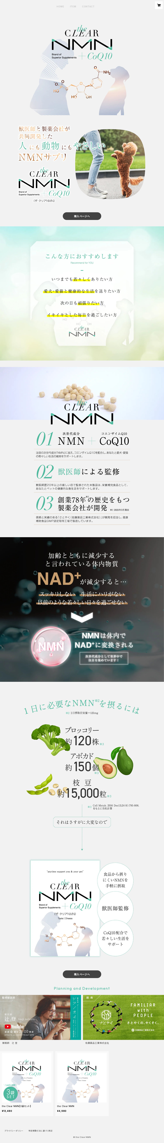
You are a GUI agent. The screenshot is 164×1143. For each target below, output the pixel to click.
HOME (60, 6)
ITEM (73, 6)
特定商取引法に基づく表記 (41, 1131)
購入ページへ (82, 216)
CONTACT (88, 6)
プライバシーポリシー (13, 1131)
